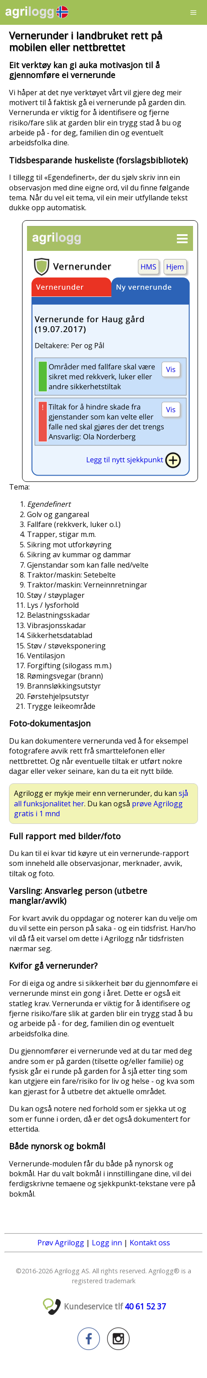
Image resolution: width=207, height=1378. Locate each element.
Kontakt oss (150, 1243)
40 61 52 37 (145, 1306)
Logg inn (107, 1243)
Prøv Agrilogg (60, 1243)
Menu (193, 12)
